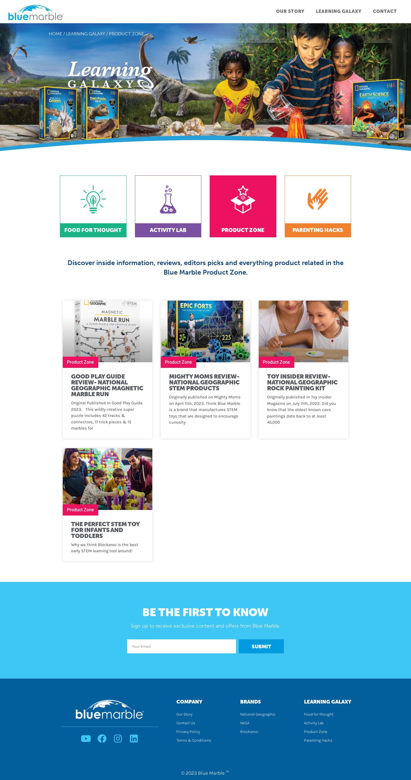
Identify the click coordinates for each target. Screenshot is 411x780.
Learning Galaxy (339, 11)
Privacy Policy (188, 731)
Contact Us (185, 723)
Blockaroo (249, 731)
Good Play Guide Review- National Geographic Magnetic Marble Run (107, 385)
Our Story (290, 11)
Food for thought (318, 714)
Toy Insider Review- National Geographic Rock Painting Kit (302, 382)
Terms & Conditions (193, 740)
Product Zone (242, 230)
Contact (385, 11)
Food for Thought (93, 230)
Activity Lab (168, 230)
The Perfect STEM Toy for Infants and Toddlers (105, 530)
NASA (244, 723)
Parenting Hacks (318, 230)
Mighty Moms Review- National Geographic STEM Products (204, 382)
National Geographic (257, 714)
